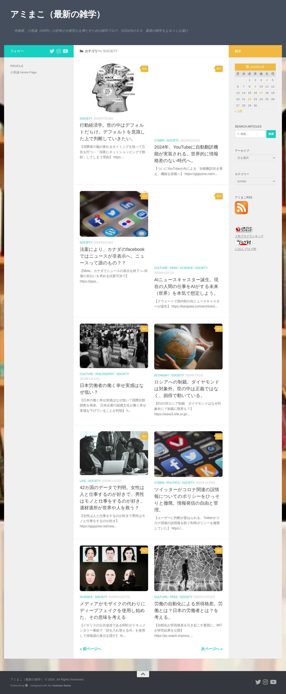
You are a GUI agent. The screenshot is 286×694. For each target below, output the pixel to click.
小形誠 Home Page (23, 72)
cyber (159, 140)
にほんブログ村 (245, 249)
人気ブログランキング (249, 236)
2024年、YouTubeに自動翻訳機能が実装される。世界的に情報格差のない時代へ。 (186, 153)
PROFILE (16, 66)
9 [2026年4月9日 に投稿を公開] (255, 86)
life (83, 480)
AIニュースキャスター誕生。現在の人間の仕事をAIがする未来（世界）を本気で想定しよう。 (186, 286)
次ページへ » (212, 649)
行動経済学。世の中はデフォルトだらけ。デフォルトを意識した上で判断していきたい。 (112, 132)
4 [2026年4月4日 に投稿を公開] (267, 80)
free (174, 268)
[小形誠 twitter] (52, 51)
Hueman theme (62, 685)
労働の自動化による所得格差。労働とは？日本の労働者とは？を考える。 (188, 610)
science (186, 268)
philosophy (105, 373)
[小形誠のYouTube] (65, 51)
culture (161, 268)
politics (173, 482)
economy (161, 375)
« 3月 (238, 111)
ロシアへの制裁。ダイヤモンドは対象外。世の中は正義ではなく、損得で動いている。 (187, 388)
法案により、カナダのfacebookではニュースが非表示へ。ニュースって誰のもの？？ (112, 256)
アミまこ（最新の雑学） (57, 14)
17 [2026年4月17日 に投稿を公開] (261, 92)
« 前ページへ (90, 649)
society (86, 118)
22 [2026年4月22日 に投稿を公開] (249, 99)
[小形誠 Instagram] (58, 51)
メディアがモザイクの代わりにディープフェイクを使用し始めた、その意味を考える (112, 610)
